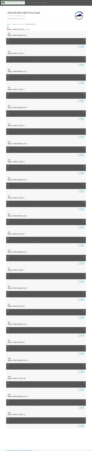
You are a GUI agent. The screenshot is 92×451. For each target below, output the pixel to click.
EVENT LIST (32, 2)
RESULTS (38, 2)
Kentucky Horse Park (12, 16)
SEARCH (44, 2)
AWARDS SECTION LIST (19, 24)
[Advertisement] (46, 439)
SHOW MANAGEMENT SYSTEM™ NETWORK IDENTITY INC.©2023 (20, 450)
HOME (28, 2)
